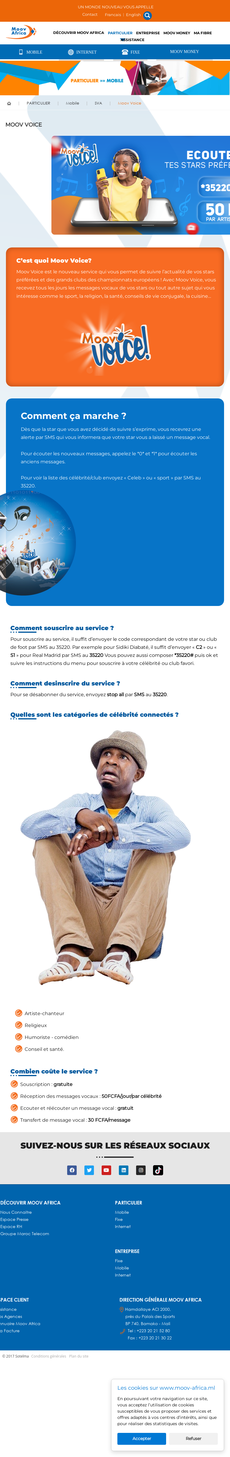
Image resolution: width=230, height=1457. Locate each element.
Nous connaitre (16, 1212)
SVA (98, 103)
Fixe (130, 52)
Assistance (132, 40)
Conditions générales (48, 1356)
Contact (89, 14)
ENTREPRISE (148, 33)
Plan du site (79, 1356)
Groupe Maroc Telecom (24, 1233)
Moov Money (176, 33)
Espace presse (14, 1219)
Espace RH (11, 1226)
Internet (81, 52)
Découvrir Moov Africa (78, 32)
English (133, 14)
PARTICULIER (120, 33)
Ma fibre (203, 33)
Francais (113, 14)
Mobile (29, 52)
